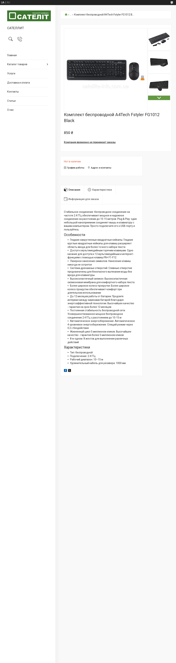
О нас (10, 109)
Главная (12, 55)
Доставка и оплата (18, 82)
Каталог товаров (17, 64)
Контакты (13, 91)
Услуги (11, 73)
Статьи (11, 100)
